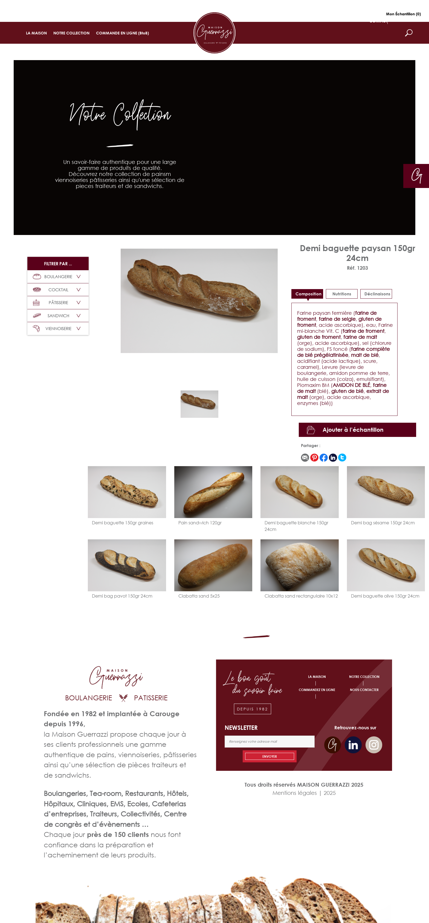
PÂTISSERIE (50, 302)
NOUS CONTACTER (364, 690)
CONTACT (378, 21)
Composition (308, 293)
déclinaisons (377, 293)
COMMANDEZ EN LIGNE (317, 690)
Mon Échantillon (403, 13)
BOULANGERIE (52, 276)
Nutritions (341, 293)
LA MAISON (36, 33)
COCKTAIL (50, 290)
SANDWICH (51, 315)
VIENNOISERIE (52, 328)
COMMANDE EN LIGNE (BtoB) (122, 33)
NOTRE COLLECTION (71, 33)
